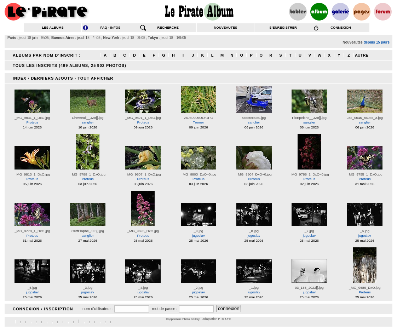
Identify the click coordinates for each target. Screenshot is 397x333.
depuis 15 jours (377, 42)
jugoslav (198, 235)
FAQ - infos (110, 27)
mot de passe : (164, 308)
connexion (340, 27)
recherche (168, 27)
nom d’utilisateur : (97, 308)
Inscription (58, 309)
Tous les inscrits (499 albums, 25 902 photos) (69, 65)
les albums (52, 27)
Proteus (32, 122)
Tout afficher (95, 78)
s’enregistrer (283, 27)
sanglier (88, 122)
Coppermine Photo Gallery (183, 319)
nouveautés (225, 27)
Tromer (198, 122)
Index (20, 78)
